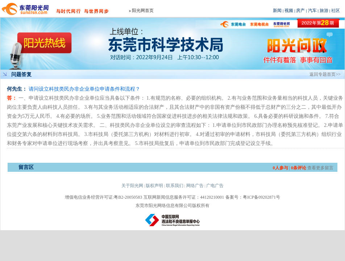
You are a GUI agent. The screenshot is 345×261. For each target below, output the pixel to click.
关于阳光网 (132, 185)
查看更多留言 (320, 167)
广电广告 (215, 185)
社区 (335, 10)
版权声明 (154, 185)
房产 (300, 10)
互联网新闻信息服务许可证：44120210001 (184, 197)
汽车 (312, 10)
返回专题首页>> (325, 74)
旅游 (324, 10)
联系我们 (174, 185)
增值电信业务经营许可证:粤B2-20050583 (103, 197)
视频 (288, 10)
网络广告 (195, 185)
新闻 (277, 10)
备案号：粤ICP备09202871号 (252, 197)
